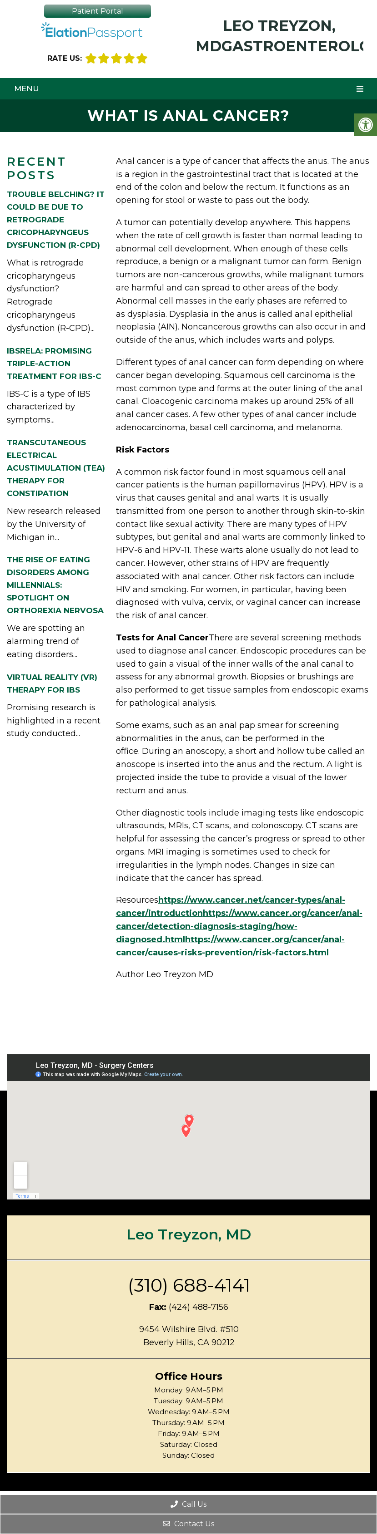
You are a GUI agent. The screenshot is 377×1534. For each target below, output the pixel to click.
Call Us (188, 1504)
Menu (26, 88)
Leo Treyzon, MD (188, 1234)
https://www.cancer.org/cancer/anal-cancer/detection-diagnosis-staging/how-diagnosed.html (239, 926)
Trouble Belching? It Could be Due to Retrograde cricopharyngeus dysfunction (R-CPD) (56, 220)
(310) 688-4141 (189, 1285)
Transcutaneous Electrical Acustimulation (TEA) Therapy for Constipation (56, 468)
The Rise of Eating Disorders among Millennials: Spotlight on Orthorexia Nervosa (55, 585)
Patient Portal (97, 11)
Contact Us (188, 1523)
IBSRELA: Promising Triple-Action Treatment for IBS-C (54, 363)
